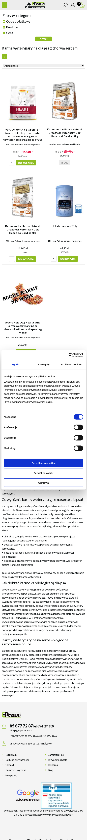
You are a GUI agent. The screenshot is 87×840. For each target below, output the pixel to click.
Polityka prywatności (17, 759)
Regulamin (11, 754)
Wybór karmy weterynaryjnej (18, 589)
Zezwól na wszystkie (43, 463)
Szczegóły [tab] (43, 364)
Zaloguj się (11, 774)
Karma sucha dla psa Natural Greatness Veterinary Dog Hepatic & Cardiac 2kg (64, 133)
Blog (50, 769)
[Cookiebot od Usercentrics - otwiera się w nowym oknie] (68, 355)
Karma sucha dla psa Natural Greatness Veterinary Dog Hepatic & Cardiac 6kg (22, 229)
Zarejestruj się (56, 754)
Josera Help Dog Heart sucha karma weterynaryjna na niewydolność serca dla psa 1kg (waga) (23, 327)
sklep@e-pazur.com (21, 730)
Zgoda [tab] (15, 364)
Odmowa (43, 482)
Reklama (53, 764)
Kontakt (9, 764)
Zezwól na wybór (43, 472)
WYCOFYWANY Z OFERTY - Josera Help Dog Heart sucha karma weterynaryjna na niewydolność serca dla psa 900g (22, 134)
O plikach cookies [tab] (71, 364)
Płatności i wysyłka (15, 769)
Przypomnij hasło (57, 759)
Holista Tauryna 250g (64, 225)
